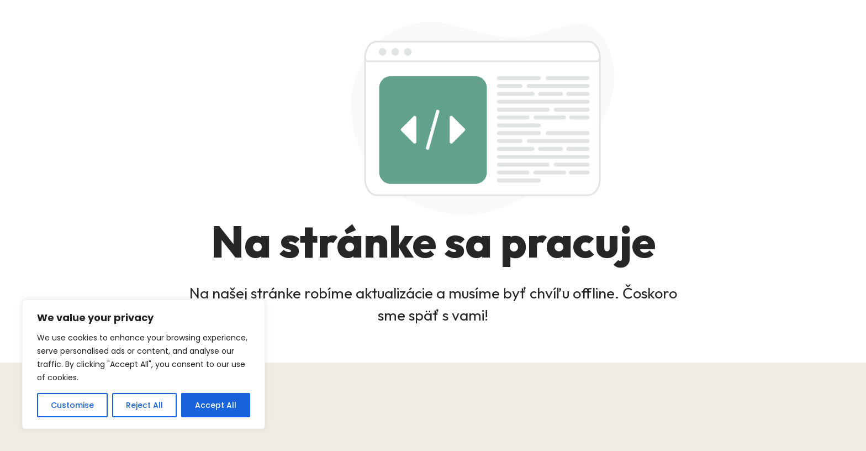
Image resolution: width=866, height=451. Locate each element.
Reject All (144, 405)
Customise (72, 405)
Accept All (215, 405)
